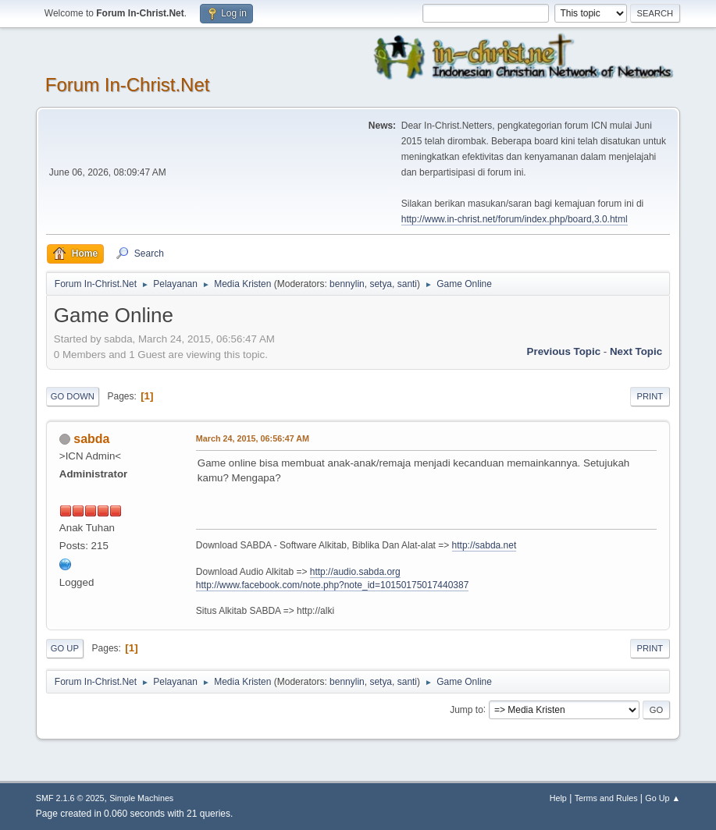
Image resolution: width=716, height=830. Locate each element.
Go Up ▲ (662, 798)
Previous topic (564, 351)
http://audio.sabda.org (355, 571)
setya (380, 283)
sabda (91, 438)
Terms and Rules (606, 798)
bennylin (347, 283)
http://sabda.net (484, 545)
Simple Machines (141, 798)
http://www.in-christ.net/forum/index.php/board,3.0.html (514, 219)
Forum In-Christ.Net (127, 84)
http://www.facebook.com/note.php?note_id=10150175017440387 (332, 585)
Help (558, 798)
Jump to (466, 709)
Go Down (72, 396)
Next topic (636, 351)
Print (650, 396)
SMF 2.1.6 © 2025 (70, 798)
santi (407, 283)
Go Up (65, 648)
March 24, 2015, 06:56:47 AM (252, 438)
